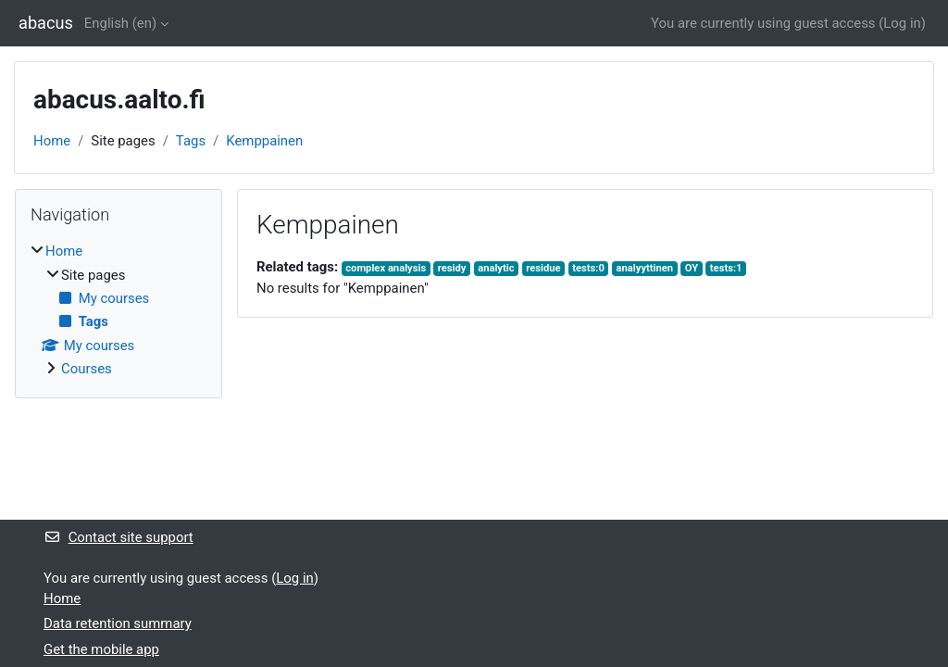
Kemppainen (264, 140)
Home (51, 140)
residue (543, 268)
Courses (86, 368)
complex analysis (385, 268)
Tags (191, 140)
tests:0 (588, 268)
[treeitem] (118, 310)
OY (691, 268)
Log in (901, 23)
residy (452, 268)
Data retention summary (118, 623)
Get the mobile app (101, 649)
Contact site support (118, 537)
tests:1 (726, 268)
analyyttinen (645, 268)
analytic (496, 268)
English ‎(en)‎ (120, 23)
